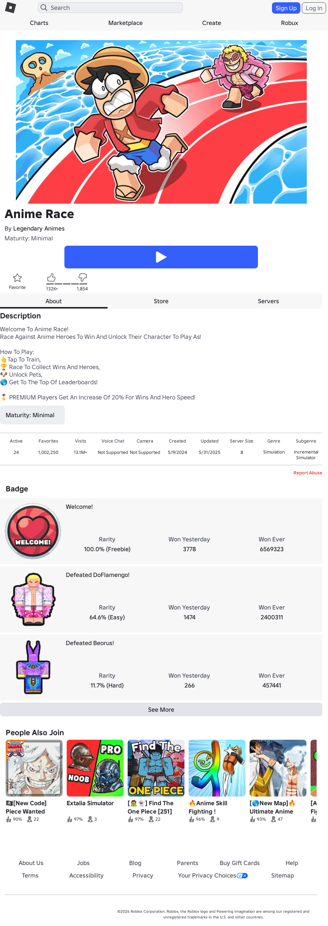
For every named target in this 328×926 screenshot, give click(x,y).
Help (292, 863)
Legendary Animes (39, 228)
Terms (30, 875)
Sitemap (282, 875)
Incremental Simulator (306, 454)
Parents (187, 863)
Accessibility (86, 875)
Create (211, 23)
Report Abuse (308, 472)
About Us (31, 863)
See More (161, 709)
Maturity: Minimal (29, 238)
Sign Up (286, 8)
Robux (289, 23)
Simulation (274, 452)
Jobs (83, 863)
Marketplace (125, 23)
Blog (135, 863)
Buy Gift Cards (240, 863)
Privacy (143, 875)
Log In (314, 8)
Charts (39, 23)
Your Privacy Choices (213, 875)
